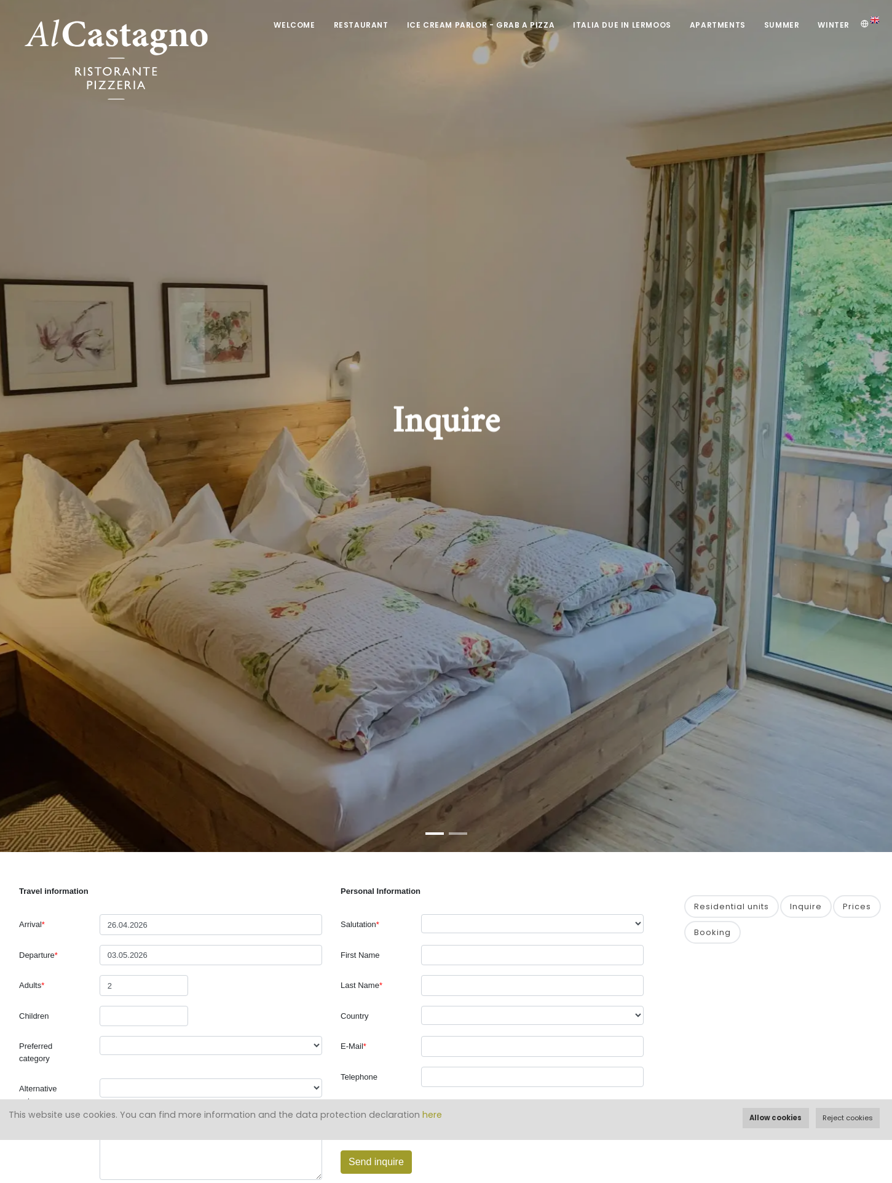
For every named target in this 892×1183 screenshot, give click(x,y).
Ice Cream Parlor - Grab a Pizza (481, 25)
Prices (857, 906)
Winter (834, 25)
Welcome (294, 25)
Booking (712, 932)
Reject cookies (848, 1118)
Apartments (718, 25)
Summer (782, 25)
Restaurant (361, 25)
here (432, 1115)
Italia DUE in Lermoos (622, 25)
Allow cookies (775, 1118)
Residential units (731, 906)
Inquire (806, 906)
